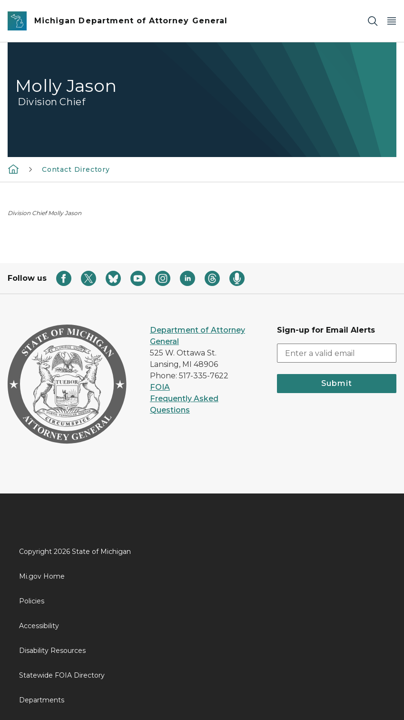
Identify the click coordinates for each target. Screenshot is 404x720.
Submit (336, 383)
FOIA (160, 387)
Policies (31, 601)
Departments (41, 700)
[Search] (372, 21)
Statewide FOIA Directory (62, 675)
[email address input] (336, 353)
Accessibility (39, 625)
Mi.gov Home (42, 576)
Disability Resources (52, 650)
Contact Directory (76, 169)
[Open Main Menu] (391, 21)
